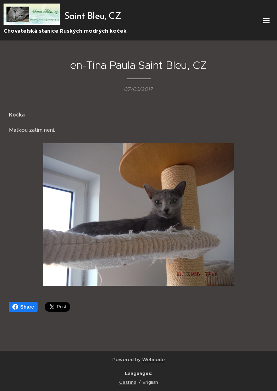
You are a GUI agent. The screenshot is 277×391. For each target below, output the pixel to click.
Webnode (153, 360)
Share (23, 307)
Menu (266, 20)
